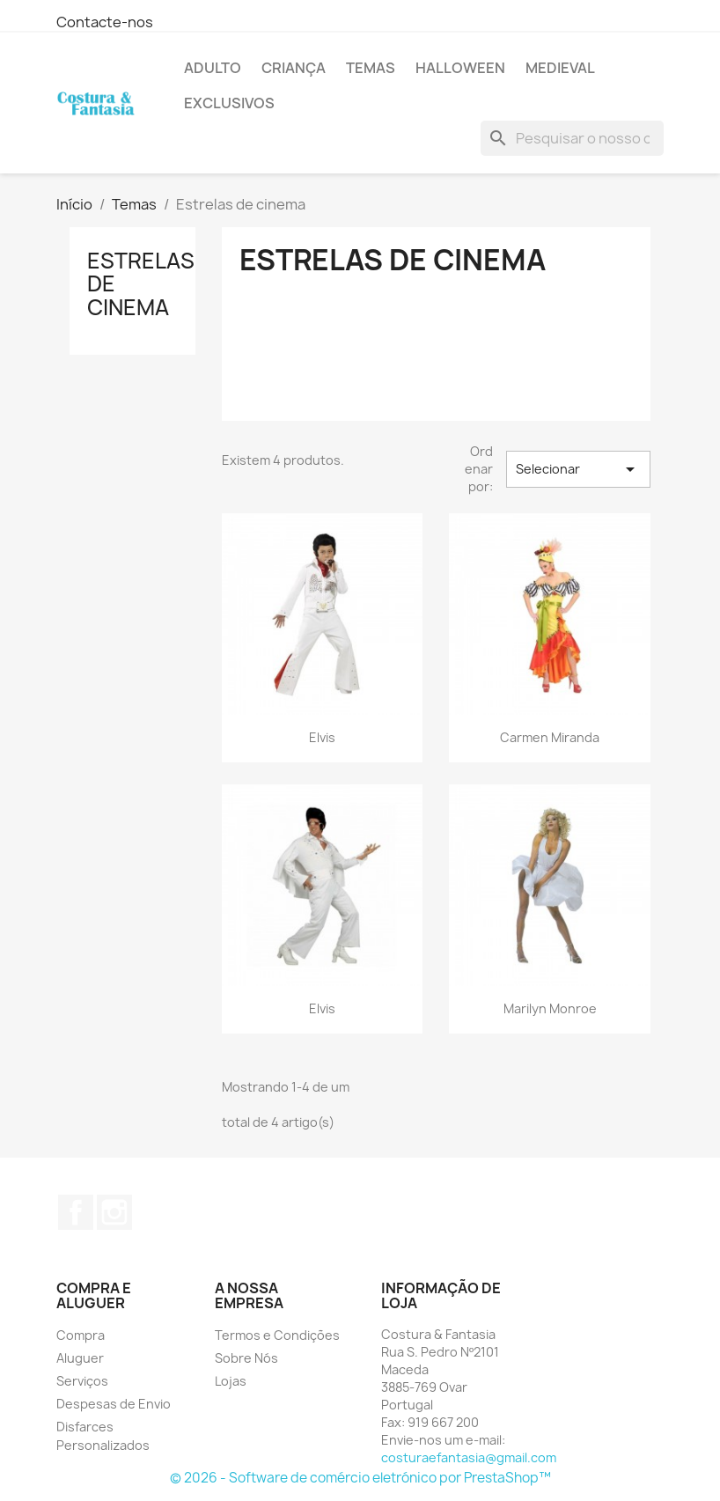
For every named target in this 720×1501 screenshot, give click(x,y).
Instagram (114, 1212)
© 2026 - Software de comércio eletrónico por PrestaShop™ (360, 1477)
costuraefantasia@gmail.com (468, 1457)
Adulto (212, 67)
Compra (80, 1335)
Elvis (322, 737)
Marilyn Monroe (550, 1008)
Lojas (230, 1380)
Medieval (560, 67)
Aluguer (80, 1358)
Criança (293, 67)
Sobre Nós (246, 1358)
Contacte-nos (104, 22)
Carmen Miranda (549, 737)
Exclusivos (229, 103)
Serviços (82, 1380)
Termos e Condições (277, 1335)
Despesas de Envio (113, 1403)
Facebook (75, 1212)
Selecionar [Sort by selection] (578, 469)
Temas (370, 67)
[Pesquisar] (572, 138)
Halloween (460, 67)
